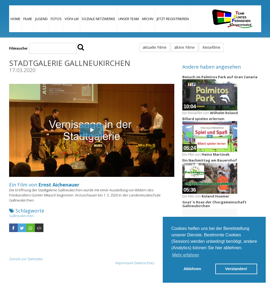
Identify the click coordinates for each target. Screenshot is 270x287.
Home (15, 18)
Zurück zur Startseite (26, 258)
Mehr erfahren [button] (185, 255)
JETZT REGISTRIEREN (173, 18)
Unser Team (128, 18)
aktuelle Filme (155, 47)
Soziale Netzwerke (98, 18)
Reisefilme (211, 47)
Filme (27, 18)
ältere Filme (184, 47)
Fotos (56, 18)
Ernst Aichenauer (58, 184)
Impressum (124, 262)
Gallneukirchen (21, 215)
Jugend (41, 18)
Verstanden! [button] (236, 269)
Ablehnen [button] (192, 269)
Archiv (148, 18)
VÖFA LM (72, 18)
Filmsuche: (18, 48)
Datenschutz (144, 262)
